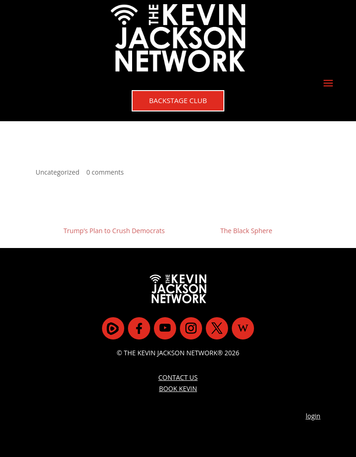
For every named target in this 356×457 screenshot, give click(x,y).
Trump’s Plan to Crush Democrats (114, 230)
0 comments (105, 172)
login (313, 415)
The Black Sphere (246, 230)
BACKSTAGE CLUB (178, 100)
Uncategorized (57, 172)
